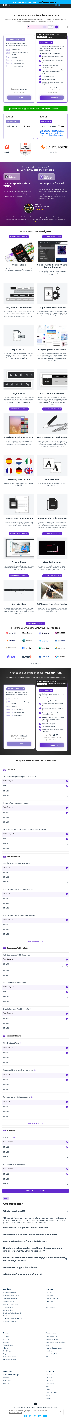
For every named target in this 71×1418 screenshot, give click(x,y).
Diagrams (6, 1354)
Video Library (7, 1380)
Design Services (8, 1310)
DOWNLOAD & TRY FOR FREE (35, 1191)
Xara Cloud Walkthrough (11, 1375)
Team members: (34, 27)
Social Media (7, 1351)
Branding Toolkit (51, 1298)
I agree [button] (60, 1412)
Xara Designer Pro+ (52, 1336)
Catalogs (6, 1339)
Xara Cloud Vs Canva (10, 1321)
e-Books (5, 1348)
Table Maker (50, 1295)
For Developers (50, 1307)
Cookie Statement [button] (15, 1413)
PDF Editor (49, 1292)
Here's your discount (47, 2)
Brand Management (9, 1292)
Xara (7, 5)
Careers (48, 1389)
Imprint (48, 1395)
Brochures (6, 1342)
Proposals (6, 1336)
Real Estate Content (9, 1357)
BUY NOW (19, 98)
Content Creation (8, 1301)
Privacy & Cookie (51, 1392)
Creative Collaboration (10, 1298)
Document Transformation (11, 1304)
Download (49, 1351)
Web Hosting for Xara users (54, 1354)
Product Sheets (8, 1345)
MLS (47, 1304)
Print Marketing (8, 1307)
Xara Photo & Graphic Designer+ (56, 1342)
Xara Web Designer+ (52, 1339)
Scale (47, 1345)
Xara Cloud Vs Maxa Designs (12, 1318)
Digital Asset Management (11, 1295)
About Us (49, 1375)
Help (47, 1357)
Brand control (50, 1301)
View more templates (9, 1360)
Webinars (6, 1378)
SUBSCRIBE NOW (52, 98)
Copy (29, 126)
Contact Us (49, 1380)
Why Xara (49, 1378)
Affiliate (48, 1398)
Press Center (50, 1383)
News (47, 1386)
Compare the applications (54, 1348)
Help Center (6, 1383)
